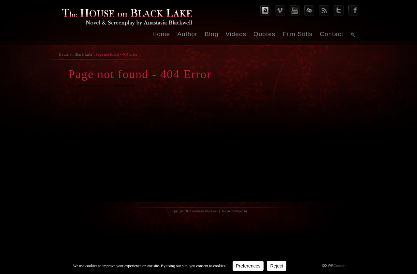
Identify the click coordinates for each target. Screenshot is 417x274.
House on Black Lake (76, 54)
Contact (331, 34)
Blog (211, 34)
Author (187, 34)
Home (161, 34)
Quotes (264, 34)
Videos (235, 34)
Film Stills (297, 34)
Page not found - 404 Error (116, 54)
